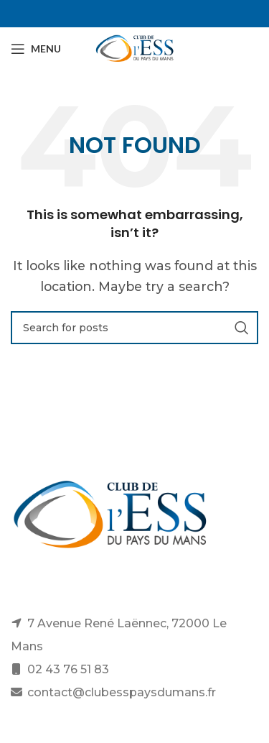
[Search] (134, 327)
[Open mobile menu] (36, 48)
